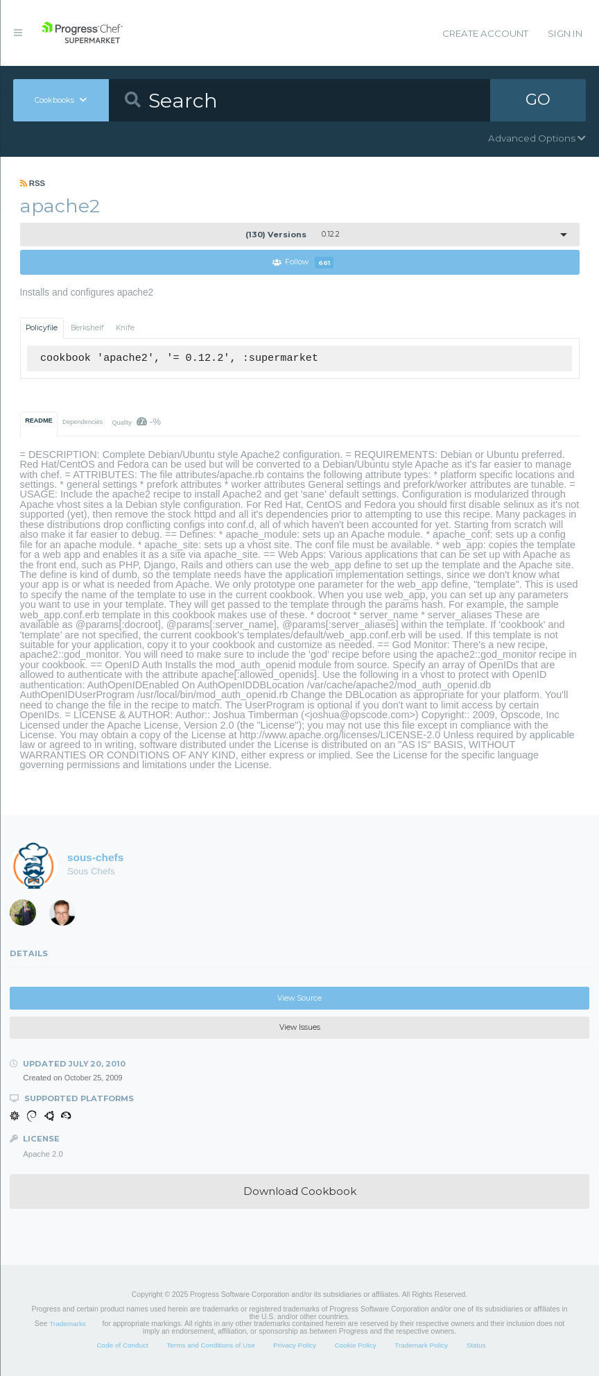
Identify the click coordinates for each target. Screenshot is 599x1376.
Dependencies (82, 421)
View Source (299, 998)
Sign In (565, 33)
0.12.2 (292, 234)
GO (538, 100)
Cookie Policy (355, 1346)
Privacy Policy (294, 1346)
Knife (125, 327)
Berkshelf (87, 327)
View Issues (299, 1027)
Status (476, 1346)
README (38, 420)
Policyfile (42, 327)
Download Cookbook (299, 1191)
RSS (33, 183)
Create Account (485, 33)
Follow (302, 263)
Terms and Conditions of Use (210, 1346)
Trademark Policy (421, 1346)
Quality (136, 421)
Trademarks (67, 1323)
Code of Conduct (122, 1346)
